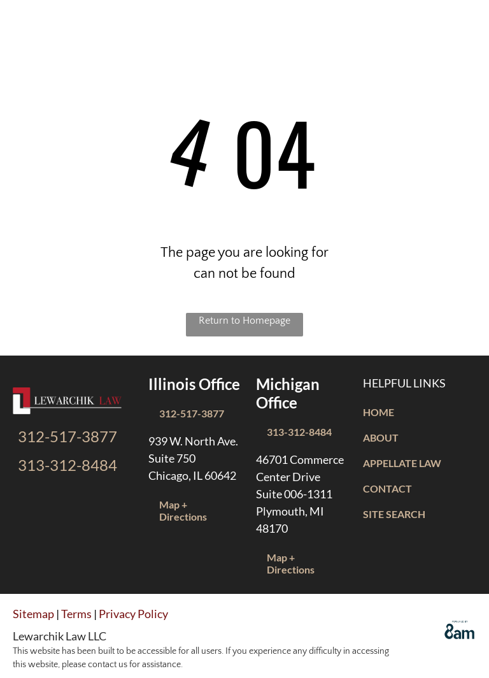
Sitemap (33, 614)
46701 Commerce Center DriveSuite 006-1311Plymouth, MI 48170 (300, 493)
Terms (76, 614)
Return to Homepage (244, 320)
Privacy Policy (133, 614)
